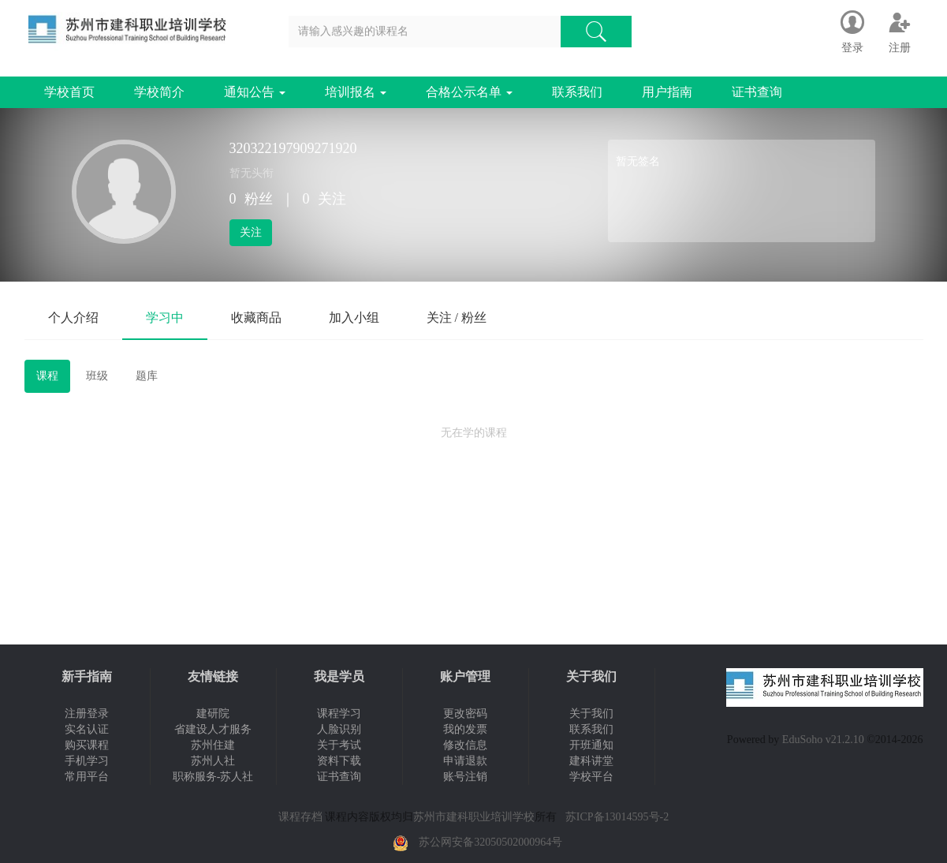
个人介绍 (73, 317)
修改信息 (465, 745)
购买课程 (87, 745)
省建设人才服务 (213, 729)
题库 (147, 376)
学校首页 (69, 92)
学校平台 (591, 777)
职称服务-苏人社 (213, 777)
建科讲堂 (591, 761)
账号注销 (465, 777)
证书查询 (757, 92)
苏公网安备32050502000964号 (490, 842)
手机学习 (87, 761)
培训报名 (355, 92)
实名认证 (87, 729)
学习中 (165, 317)
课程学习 (339, 713)
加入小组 (354, 317)
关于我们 (591, 713)
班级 (97, 376)
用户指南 (667, 92)
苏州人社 (213, 761)
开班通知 (591, 745)
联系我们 (577, 92)
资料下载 (339, 761)
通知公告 (254, 92)
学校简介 (159, 92)
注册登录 (87, 713)
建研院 (212, 713)
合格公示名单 (469, 92)
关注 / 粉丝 (457, 317)
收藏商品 (256, 317)
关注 (251, 232)
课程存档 (300, 817)
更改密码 (465, 713)
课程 (47, 376)
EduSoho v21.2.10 (823, 739)
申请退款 (465, 761)
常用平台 (87, 777)
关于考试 (339, 745)
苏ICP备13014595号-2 (617, 817)
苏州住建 (213, 745)
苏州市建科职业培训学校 (474, 817)
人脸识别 (339, 729)
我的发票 (465, 729)
